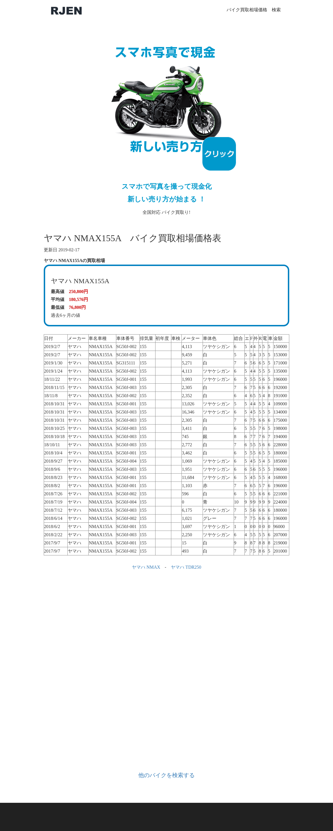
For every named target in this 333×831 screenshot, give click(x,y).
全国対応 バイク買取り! (166, 123)
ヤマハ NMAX (146, 567)
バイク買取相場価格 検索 (254, 9)
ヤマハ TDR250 (186, 567)
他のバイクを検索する (166, 775)
